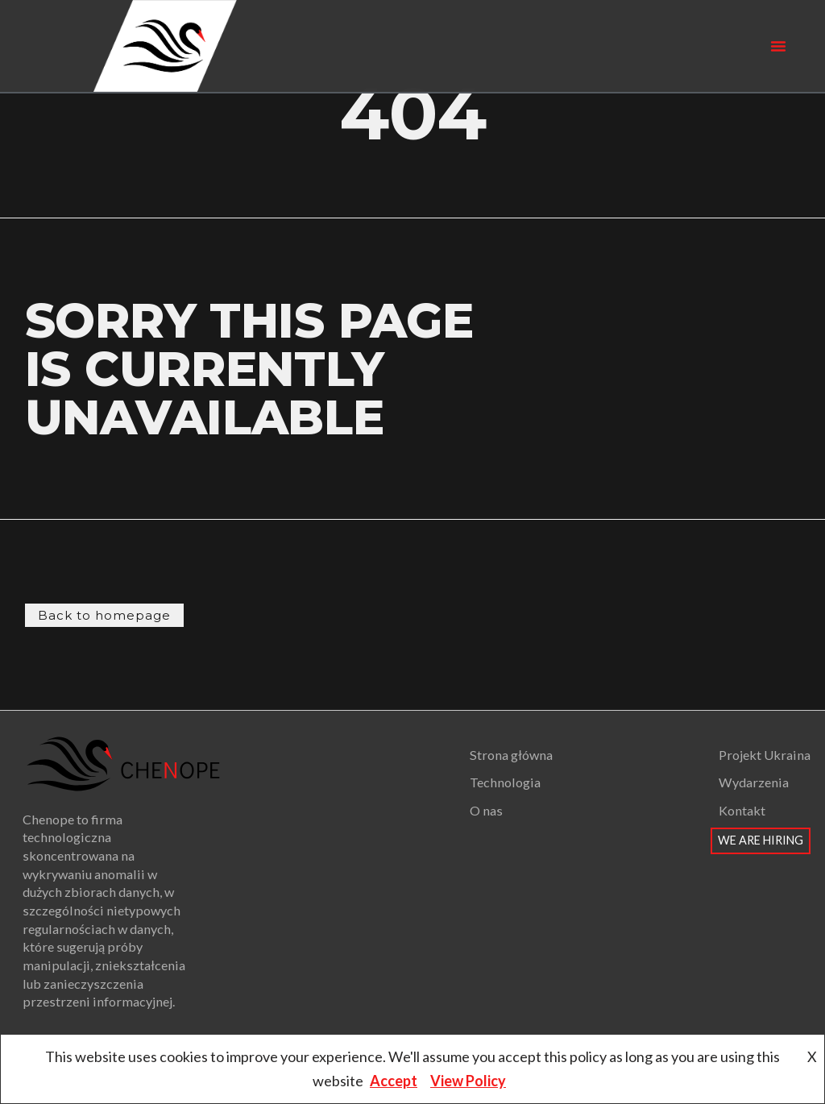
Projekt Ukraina (764, 754)
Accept (393, 1080)
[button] (778, 46)
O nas (486, 810)
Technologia (505, 782)
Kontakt (742, 810)
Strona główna (511, 754)
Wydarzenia (754, 782)
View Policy (468, 1080)
